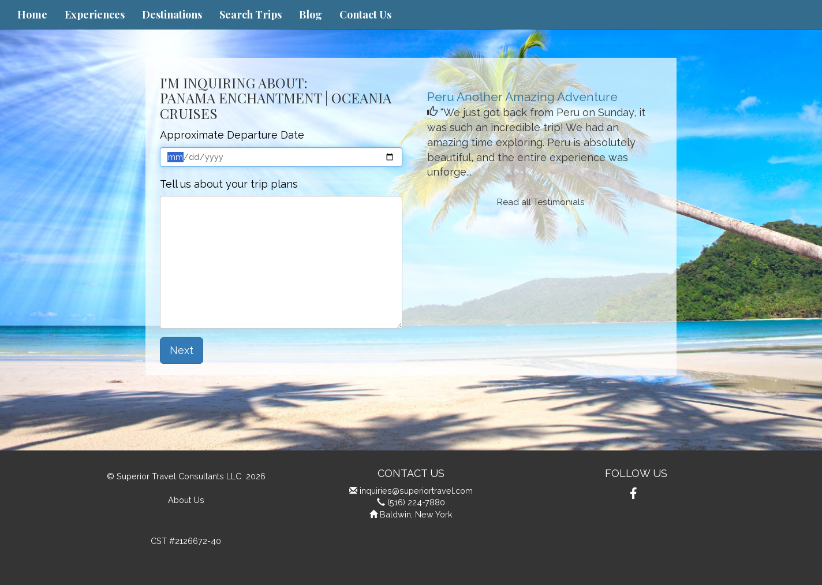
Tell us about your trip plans (229, 184)
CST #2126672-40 (186, 541)
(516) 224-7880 (416, 502)
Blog (310, 14)
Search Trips (250, 14)
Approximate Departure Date (232, 135)
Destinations (172, 14)
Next (181, 350)
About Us (186, 500)
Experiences (95, 14)
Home (32, 14)
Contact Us (365, 14)
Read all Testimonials (541, 202)
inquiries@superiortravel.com (416, 490)
